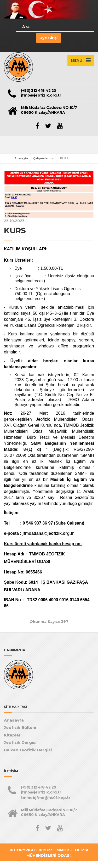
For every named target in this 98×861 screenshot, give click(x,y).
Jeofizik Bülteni (20, 727)
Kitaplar (12, 735)
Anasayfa (21, 158)
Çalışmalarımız (44, 158)
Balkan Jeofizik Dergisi (28, 749)
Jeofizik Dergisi (20, 742)
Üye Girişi (48, 38)
